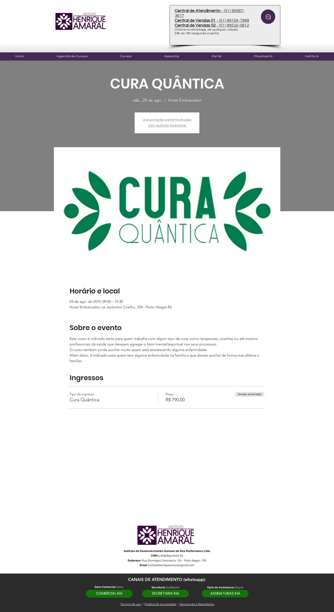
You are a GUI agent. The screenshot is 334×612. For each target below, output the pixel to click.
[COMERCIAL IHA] (109, 594)
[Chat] (268, 17)
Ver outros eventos (167, 125)
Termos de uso (130, 604)
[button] (126, 56)
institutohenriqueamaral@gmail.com (171, 565)
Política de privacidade (160, 604)
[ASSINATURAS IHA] (225, 593)
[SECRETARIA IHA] (165, 593)
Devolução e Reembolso (197, 604)
